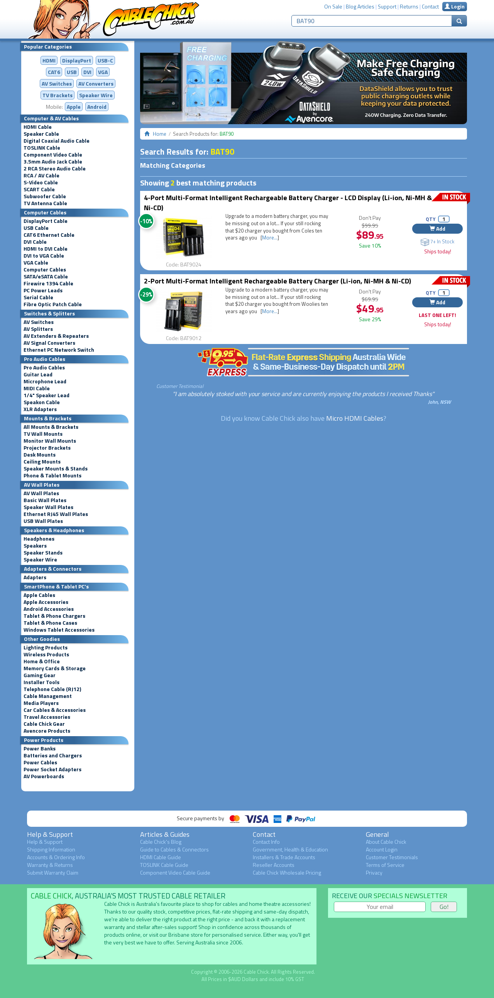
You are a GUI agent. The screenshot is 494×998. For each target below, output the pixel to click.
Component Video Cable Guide (175, 872)
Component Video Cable (53, 154)
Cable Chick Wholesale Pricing (287, 872)
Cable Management (48, 696)
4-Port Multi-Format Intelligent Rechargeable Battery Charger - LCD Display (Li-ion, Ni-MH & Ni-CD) (288, 202)
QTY (430, 219)
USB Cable (36, 227)
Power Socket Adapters (52, 769)
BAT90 (222, 151)
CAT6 (54, 72)
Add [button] (437, 228)
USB (72, 72)
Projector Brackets (47, 447)
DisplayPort (76, 60)
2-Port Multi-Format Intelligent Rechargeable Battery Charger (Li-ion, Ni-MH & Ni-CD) (277, 281)
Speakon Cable (42, 402)
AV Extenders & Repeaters (56, 335)
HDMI (49, 60)
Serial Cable (38, 297)
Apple (74, 107)
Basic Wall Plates (45, 500)
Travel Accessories (47, 716)
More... (269, 237)
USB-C (105, 60)
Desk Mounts (40, 454)
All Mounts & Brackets (51, 426)
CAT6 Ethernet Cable (49, 234)
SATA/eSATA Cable (46, 276)
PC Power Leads (43, 290)
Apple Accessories (46, 601)
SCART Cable (39, 189)
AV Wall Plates (41, 493)
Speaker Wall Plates (48, 507)
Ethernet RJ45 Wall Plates (56, 514)
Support (387, 6)
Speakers (35, 545)
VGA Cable (36, 262)
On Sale (333, 6)
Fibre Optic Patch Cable (53, 304)
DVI (87, 72)
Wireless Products (46, 654)
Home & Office (42, 661)
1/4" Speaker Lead (46, 395)
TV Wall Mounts (43, 433)
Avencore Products (47, 730)
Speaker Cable (41, 133)
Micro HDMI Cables (354, 418)
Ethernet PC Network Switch (59, 349)
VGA (103, 72)
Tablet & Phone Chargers (54, 615)
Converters (95, 83)
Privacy (374, 872)
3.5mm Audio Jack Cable (53, 161)
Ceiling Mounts (42, 461)
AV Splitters (38, 328)
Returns (409, 6)
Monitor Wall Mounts (50, 440)
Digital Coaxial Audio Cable (57, 140)
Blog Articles (360, 6)
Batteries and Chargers (53, 755)
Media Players (41, 703)
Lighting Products (46, 647)
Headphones (39, 538)
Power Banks (40, 748)
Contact (430, 6)
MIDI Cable (37, 388)
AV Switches (57, 83)
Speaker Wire (96, 95)
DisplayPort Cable (46, 220)
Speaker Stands (43, 552)
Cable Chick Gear (44, 723)
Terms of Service (385, 865)
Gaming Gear (40, 675)
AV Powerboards (44, 776)
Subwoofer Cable (45, 196)
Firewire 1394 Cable (48, 283)
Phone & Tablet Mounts (52, 475)
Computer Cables (45, 269)
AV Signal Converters (49, 342)
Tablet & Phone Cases (50, 622)
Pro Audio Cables (44, 367)
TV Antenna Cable (45, 203)
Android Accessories (49, 608)
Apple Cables (39, 595)
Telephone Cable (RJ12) (52, 689)
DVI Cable (35, 241)
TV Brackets (57, 95)
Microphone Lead (45, 381)
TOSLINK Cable (42, 147)
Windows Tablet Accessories (59, 629)
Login (455, 6)
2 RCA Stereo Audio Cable (55, 168)
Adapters (35, 577)
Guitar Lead (38, 374)
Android (97, 107)
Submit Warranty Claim (52, 872)
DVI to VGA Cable (44, 255)
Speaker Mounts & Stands (56, 468)
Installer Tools (41, 682)
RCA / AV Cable (41, 175)
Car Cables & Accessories (55, 709)
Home (159, 134)
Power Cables (40, 762)
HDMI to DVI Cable (46, 248)
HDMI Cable (38, 126)
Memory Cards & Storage (55, 668)
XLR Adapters (40, 409)
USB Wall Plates (43, 521)
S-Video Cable (41, 182)
